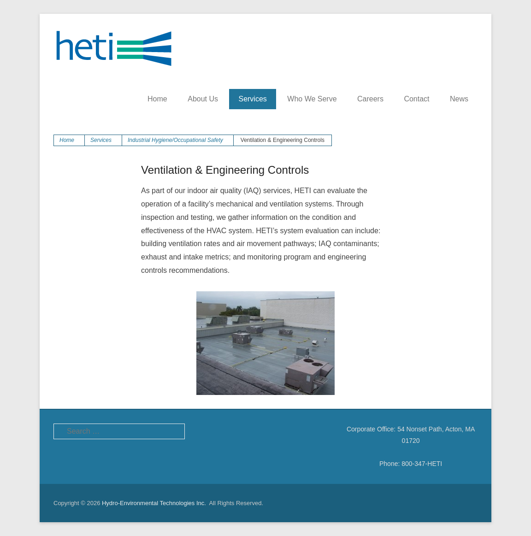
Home (157, 99)
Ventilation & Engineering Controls (225, 170)
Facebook (206, 431)
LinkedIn (246, 431)
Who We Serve (311, 99)
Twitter (226, 431)
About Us (203, 99)
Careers (370, 99)
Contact (416, 99)
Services (252, 99)
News (459, 99)
